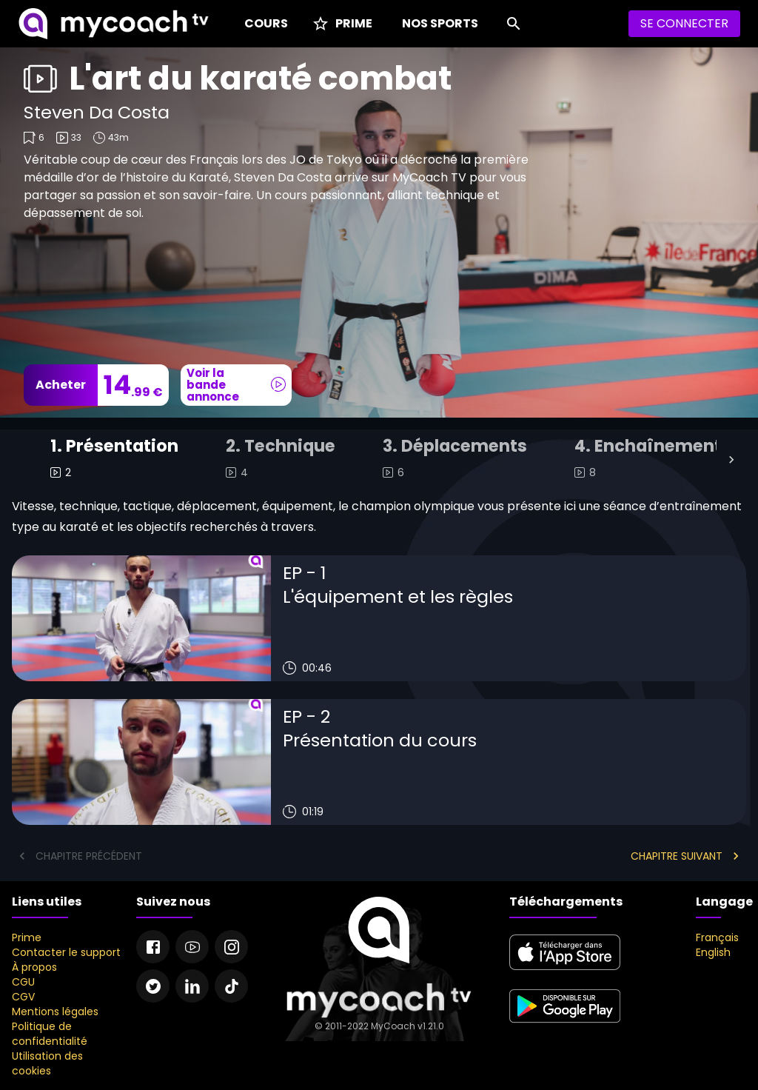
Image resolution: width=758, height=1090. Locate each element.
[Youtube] (192, 946)
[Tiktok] (231, 986)
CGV (23, 996)
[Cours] (263, 23)
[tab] (114, 459)
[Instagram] (231, 946)
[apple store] (564, 970)
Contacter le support (66, 952)
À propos (34, 967)
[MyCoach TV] (113, 23)
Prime (26, 937)
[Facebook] (153, 946)
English (713, 952)
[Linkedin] (192, 986)
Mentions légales (55, 1011)
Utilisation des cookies (47, 1063)
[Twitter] (153, 986)
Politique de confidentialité (49, 1034)
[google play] (564, 1024)
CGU (23, 981)
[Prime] (342, 23)
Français (717, 937)
